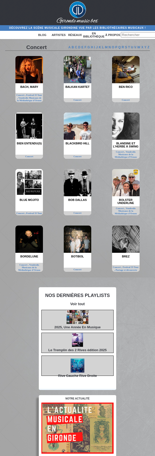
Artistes (59, 34)
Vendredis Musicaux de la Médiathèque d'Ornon (29, 99)
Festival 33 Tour (34, 95)
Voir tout (77, 304)
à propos (112, 34)
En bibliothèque (94, 35)
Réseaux (75, 34)
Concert (20, 95)
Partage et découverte (126, 270)
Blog (42, 34)
